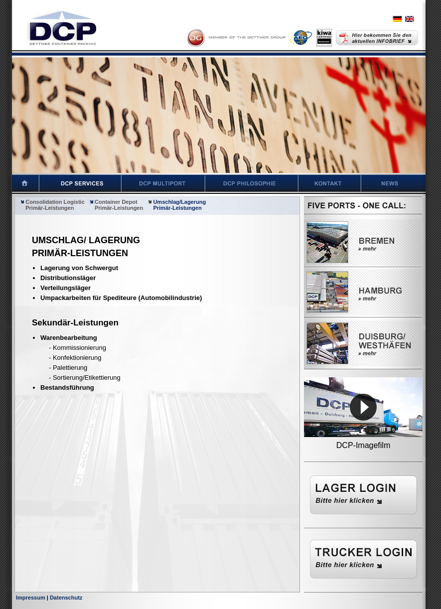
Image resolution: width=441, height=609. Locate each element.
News (401, 183)
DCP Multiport (163, 183)
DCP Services (80, 183)
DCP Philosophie (251, 183)
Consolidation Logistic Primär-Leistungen (52, 205)
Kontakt (329, 183)
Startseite (19, 183)
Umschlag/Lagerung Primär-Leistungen (176, 205)
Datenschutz (66, 598)
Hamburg (363, 292)
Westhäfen (363, 343)
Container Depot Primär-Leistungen (116, 205)
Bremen (363, 242)
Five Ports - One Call (363, 206)
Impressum (30, 598)
